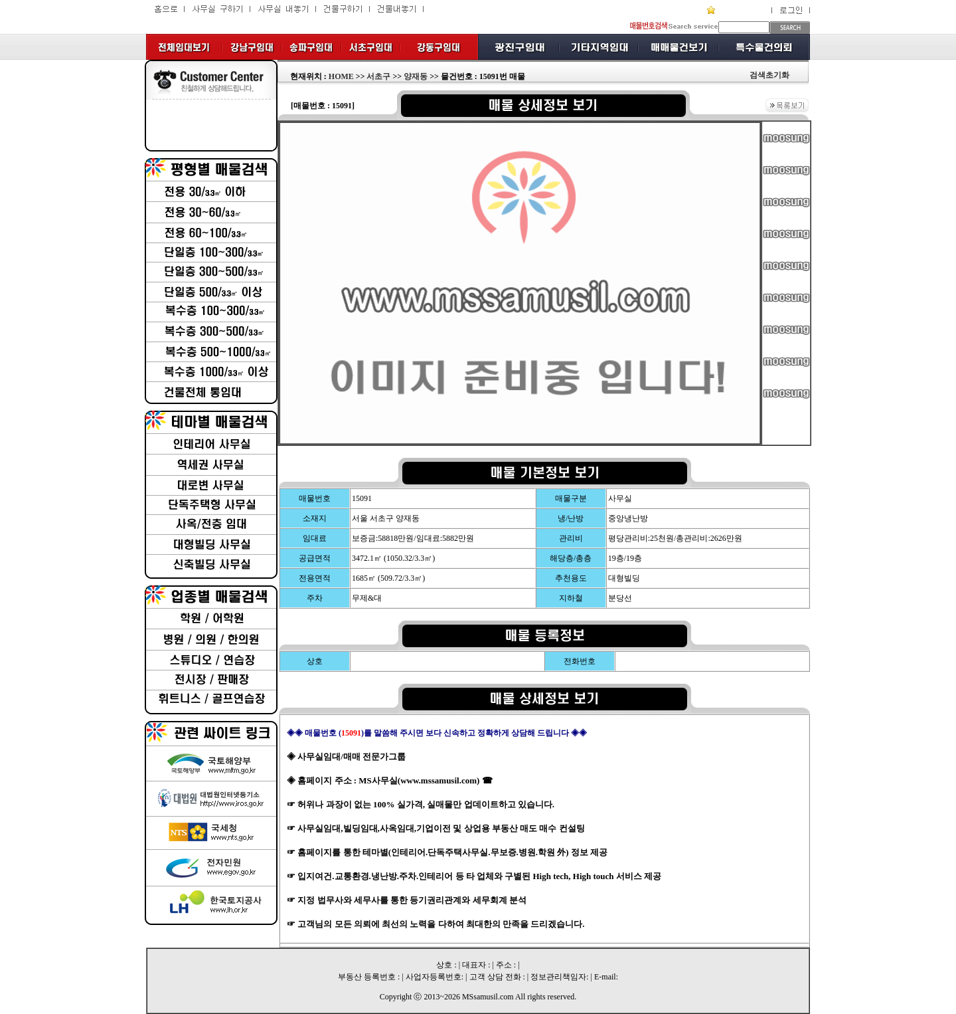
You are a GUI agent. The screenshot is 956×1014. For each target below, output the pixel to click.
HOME (341, 76)
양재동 (416, 76)
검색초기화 (769, 75)
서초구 (378, 76)
